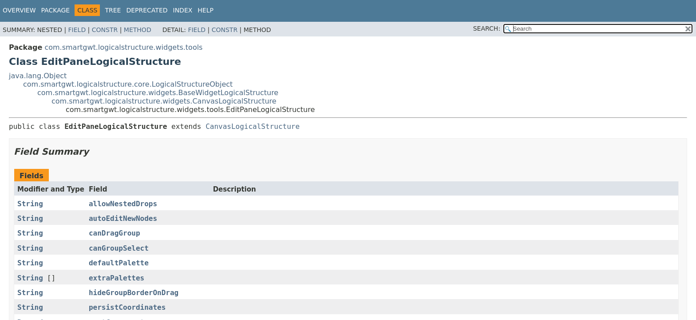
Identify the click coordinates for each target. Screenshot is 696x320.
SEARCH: (486, 28)
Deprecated (146, 10)
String (30, 204)
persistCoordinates (127, 307)
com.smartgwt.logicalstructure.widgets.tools (123, 47)
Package (55, 10)
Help (206, 10)
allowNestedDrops (123, 204)
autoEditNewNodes (123, 218)
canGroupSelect (119, 248)
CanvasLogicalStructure (253, 126)
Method (137, 29)
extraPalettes (116, 278)
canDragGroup (114, 233)
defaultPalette (119, 263)
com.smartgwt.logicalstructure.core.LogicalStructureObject (128, 84)
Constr (105, 29)
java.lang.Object (38, 76)
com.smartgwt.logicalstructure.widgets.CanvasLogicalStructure (164, 101)
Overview (19, 10)
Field (77, 29)
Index (183, 10)
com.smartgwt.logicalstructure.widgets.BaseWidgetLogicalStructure (157, 92)
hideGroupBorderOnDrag (133, 292)
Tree (113, 10)
